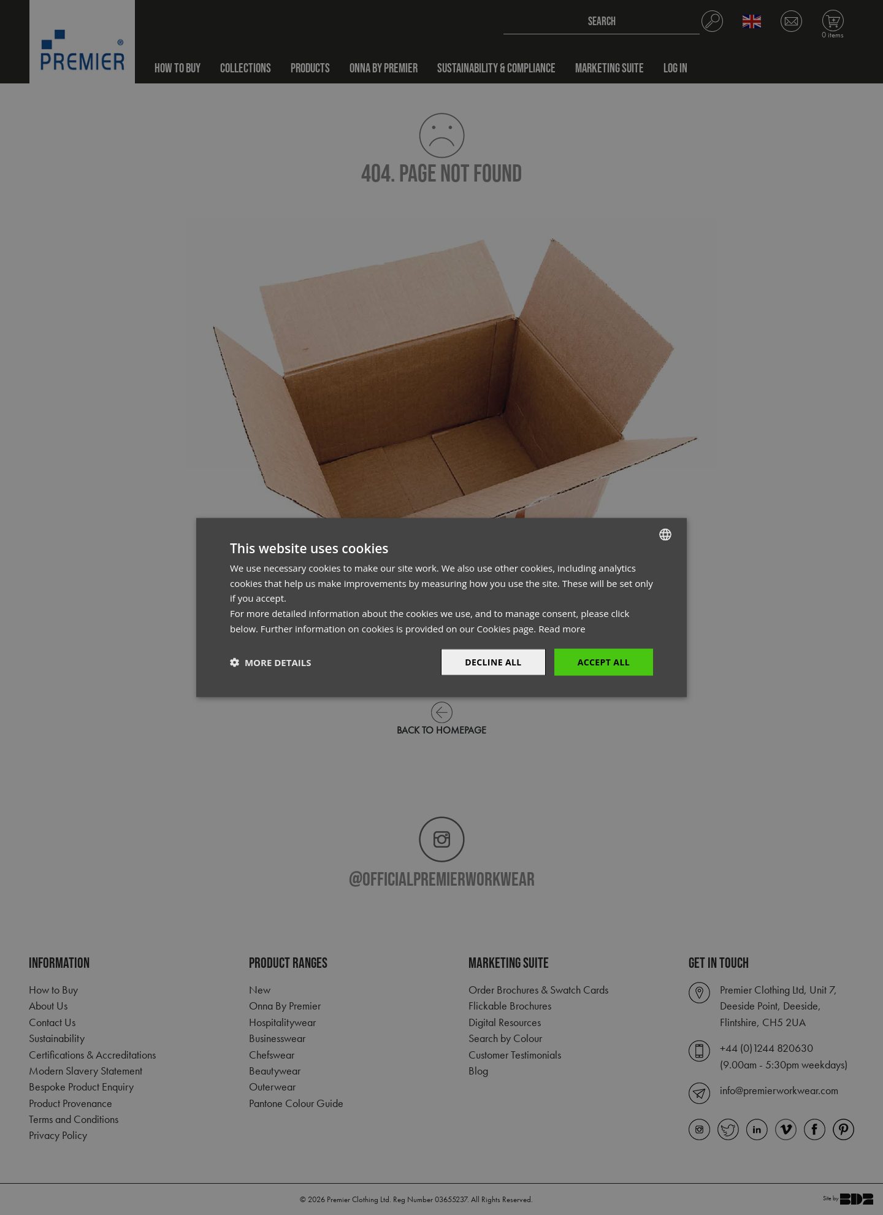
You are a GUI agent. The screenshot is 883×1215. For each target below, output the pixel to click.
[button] (270, 662)
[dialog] (441, 607)
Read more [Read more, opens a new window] (562, 628)
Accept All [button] (604, 661)
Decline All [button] (493, 661)
